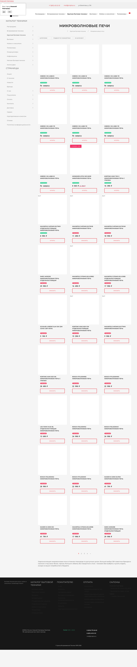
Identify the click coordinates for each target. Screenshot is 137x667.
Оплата (20, 99)
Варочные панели (38, 593)
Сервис (9, 112)
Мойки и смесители (107, 14)
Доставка (20, 108)
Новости (10, 82)
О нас (20, 91)
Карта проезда (40, 632)
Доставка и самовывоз (66, 596)
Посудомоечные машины (41, 602)
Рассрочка (88, 608)
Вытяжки (94, 14)
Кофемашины (20, 56)
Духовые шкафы (37, 590)
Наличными (88, 587)
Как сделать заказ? (65, 593)
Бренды (10, 86)
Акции (9, 74)
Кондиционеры (20, 52)
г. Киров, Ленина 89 (118, 597)
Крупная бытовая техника (78, 14)
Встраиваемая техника (56, 14)
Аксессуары (20, 65)
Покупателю (20, 95)
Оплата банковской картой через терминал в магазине (94, 596)
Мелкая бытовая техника (20, 60)
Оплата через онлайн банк (94, 600)
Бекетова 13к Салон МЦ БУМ (121, 589)
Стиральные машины (39, 605)
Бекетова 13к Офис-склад (120, 592)
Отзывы (10, 120)
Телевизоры (122, 14)
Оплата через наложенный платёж (94, 604)
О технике (10, 78)
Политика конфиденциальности (18, 125)
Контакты (20, 103)
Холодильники (37, 599)
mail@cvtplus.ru (69, 5)
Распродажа (40, 14)
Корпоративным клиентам (16, 116)
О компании (62, 604)
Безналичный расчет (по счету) (93, 591)
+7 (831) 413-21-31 (54, 5)
